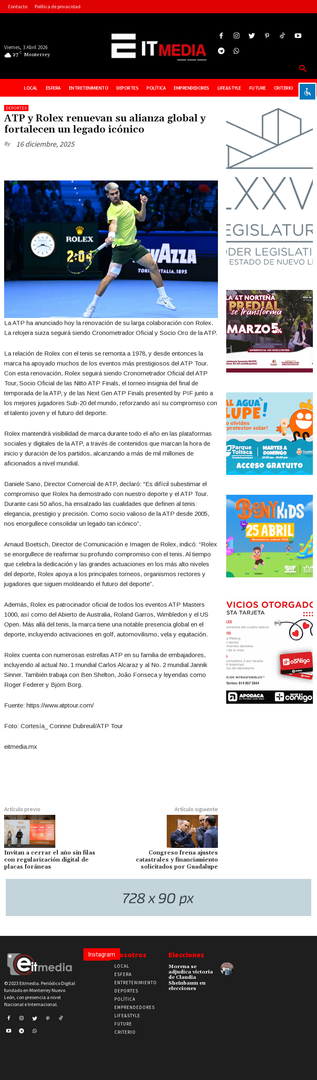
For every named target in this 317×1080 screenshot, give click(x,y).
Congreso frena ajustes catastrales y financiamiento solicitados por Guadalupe (177, 860)
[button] (303, 69)
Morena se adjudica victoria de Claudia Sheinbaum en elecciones (190, 978)
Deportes (16, 108)
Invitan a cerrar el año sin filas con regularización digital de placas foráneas (49, 860)
